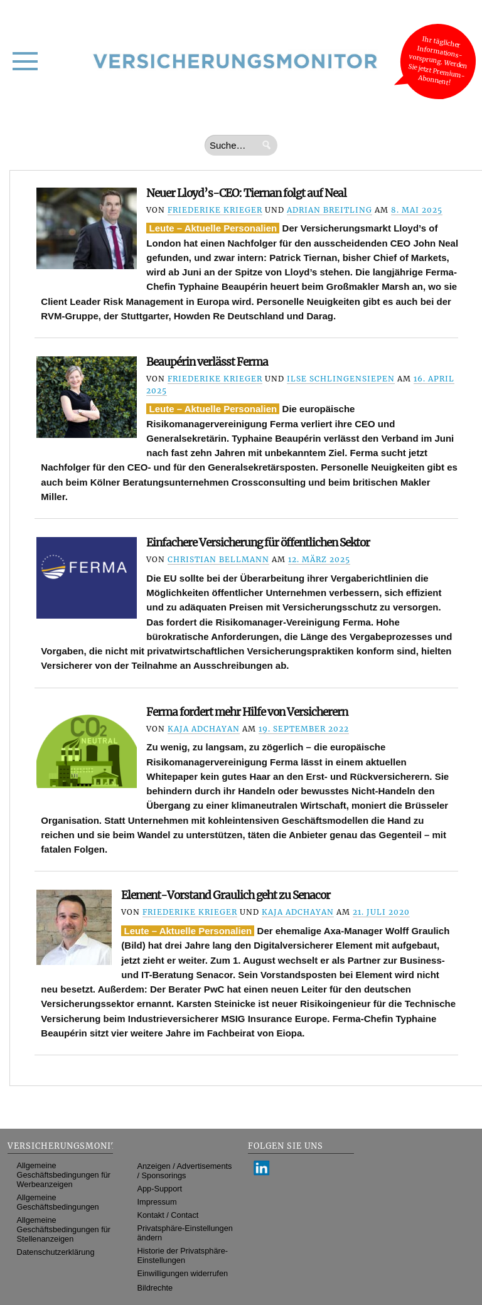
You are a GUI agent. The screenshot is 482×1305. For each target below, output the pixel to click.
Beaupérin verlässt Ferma (207, 362)
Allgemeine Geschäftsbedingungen (58, 1202)
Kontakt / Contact (168, 1215)
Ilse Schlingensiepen (341, 378)
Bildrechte (155, 1287)
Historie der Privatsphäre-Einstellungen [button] (182, 1255)
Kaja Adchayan (204, 728)
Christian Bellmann (218, 559)
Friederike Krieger (215, 210)
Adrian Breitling (329, 210)
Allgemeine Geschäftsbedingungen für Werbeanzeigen (64, 1175)
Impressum (157, 1201)
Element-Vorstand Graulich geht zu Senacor (225, 895)
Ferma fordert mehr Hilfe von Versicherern (247, 712)
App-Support (160, 1188)
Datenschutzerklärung (56, 1252)
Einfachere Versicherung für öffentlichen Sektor (258, 543)
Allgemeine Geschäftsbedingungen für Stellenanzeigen (64, 1229)
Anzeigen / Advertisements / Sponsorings (184, 1170)
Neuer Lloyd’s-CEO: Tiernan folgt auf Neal (246, 193)
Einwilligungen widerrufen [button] (182, 1273)
